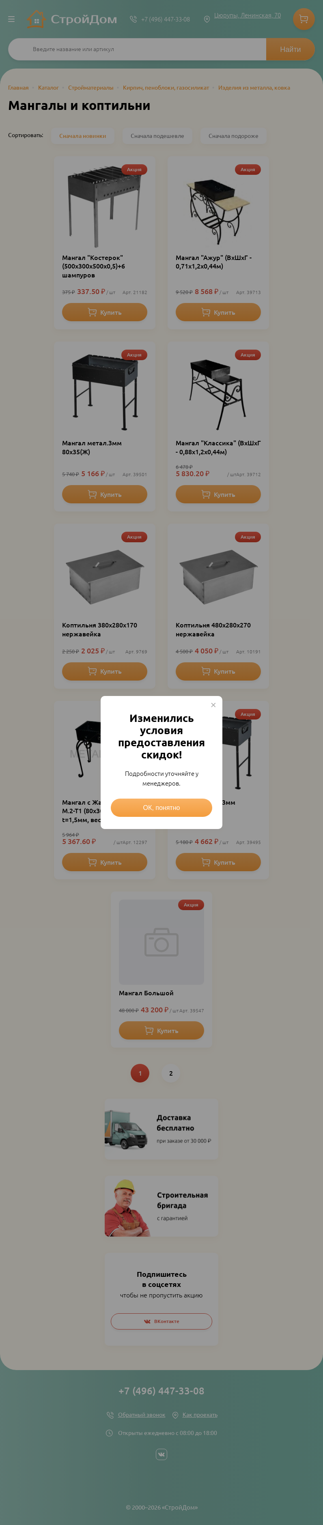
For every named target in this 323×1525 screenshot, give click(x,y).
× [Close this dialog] (213, 705)
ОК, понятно (161, 807)
